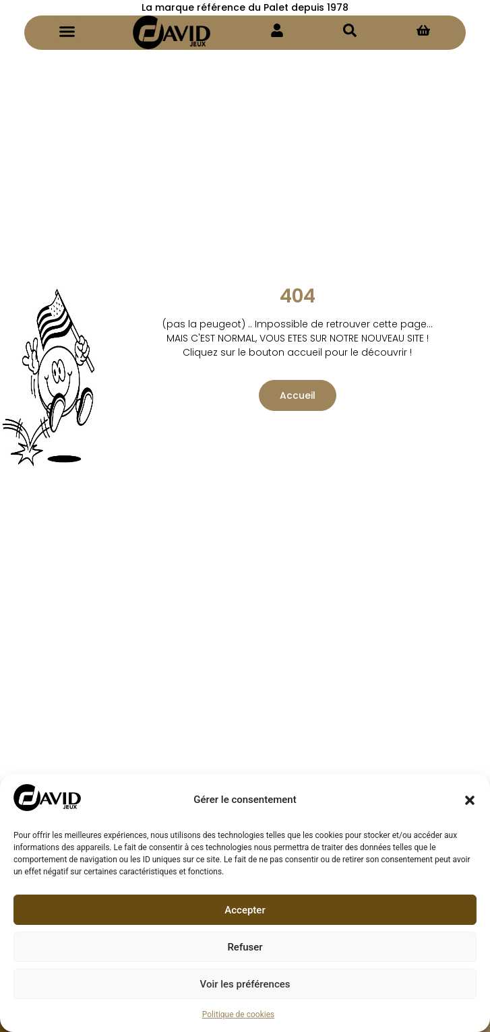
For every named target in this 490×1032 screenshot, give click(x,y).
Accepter (244, 910)
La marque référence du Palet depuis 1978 (245, 7)
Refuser (244, 947)
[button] (470, 800)
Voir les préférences (245, 984)
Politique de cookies (238, 1014)
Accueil (297, 395)
